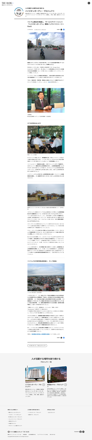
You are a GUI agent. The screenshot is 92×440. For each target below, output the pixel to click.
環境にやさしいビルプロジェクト (14, 412)
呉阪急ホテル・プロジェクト (33, 414)
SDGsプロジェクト (51, 412)
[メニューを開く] (89, 3)
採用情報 (25, 434)
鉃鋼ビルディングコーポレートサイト (14, 434)
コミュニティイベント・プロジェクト (15, 419)
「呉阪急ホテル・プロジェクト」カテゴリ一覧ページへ (57, 382)
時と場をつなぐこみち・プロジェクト (15, 416)
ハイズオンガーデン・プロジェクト (40, 29)
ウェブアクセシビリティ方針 (42, 434)
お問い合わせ (52, 434)
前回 (49, 82)
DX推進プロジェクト (12, 423)
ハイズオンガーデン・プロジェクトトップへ (37, 345)
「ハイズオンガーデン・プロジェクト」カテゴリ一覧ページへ (35, 382)
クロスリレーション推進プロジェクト (15, 425)
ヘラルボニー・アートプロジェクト (15, 414)
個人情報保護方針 (32, 434)
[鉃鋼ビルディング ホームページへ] (7, 5)
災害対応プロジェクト (13, 421)
